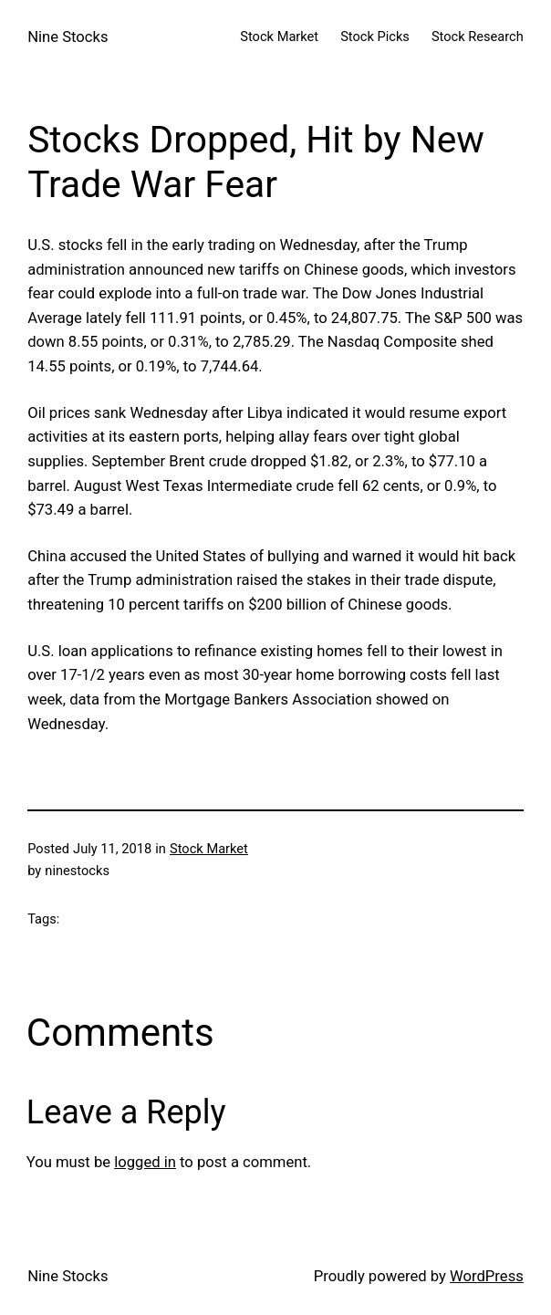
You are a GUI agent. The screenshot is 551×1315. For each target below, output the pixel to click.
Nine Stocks (67, 37)
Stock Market (209, 848)
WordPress (487, 1276)
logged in (145, 1162)
